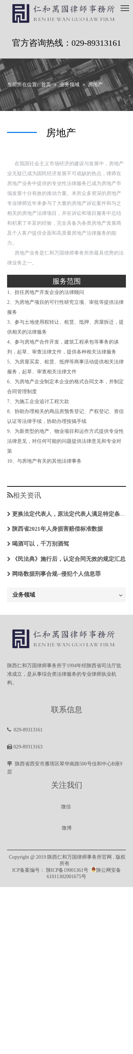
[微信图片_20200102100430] (66, 798)
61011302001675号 (66, 876)
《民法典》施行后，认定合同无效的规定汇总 (69, 559)
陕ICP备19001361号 (67, 870)
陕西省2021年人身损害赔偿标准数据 (57, 529)
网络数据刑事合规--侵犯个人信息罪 (56, 574)
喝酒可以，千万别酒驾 (40, 544)
